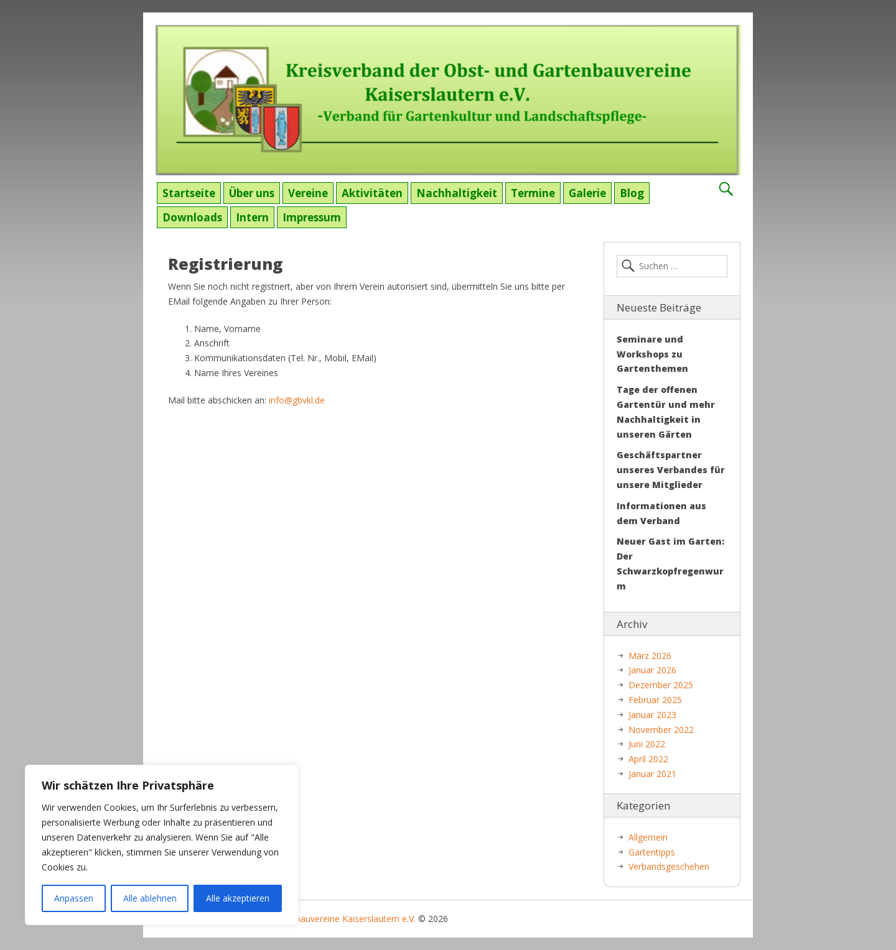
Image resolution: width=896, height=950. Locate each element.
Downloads (192, 217)
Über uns (251, 193)
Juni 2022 (646, 744)
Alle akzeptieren (237, 898)
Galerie (587, 193)
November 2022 (661, 730)
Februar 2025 (655, 700)
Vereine (308, 193)
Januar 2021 (652, 774)
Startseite (188, 193)
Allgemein (648, 837)
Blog (632, 193)
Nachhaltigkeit (456, 193)
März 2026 (649, 656)
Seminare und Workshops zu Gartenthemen (652, 354)
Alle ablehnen (150, 898)
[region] (162, 845)
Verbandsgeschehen (668, 866)
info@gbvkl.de (297, 400)
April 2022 (648, 759)
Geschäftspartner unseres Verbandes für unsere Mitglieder (671, 470)
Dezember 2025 (660, 685)
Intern (252, 217)
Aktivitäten (372, 193)
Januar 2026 (652, 670)
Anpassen (73, 898)
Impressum (311, 217)
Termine (533, 193)
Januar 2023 (652, 715)
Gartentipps (651, 852)
